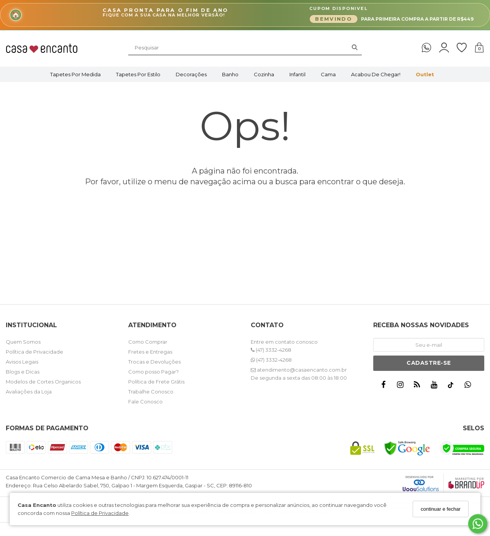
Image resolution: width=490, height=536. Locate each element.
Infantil (297, 74)
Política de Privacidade (100, 513)
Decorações (191, 74)
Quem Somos (23, 342)
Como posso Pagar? (153, 372)
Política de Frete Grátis (156, 382)
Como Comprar (147, 342)
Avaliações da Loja (29, 391)
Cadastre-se (429, 362)
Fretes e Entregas (150, 352)
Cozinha (264, 74)
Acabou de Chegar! (375, 74)
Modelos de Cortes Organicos (43, 382)
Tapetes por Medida (75, 74)
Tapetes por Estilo (138, 74)
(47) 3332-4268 (271, 350)
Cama (328, 74)
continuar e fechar (441, 509)
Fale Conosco (145, 401)
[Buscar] (355, 47)
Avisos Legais (22, 362)
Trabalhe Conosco (150, 391)
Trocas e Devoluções (154, 362)
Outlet (425, 74)
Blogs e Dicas (22, 372)
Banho (230, 74)
